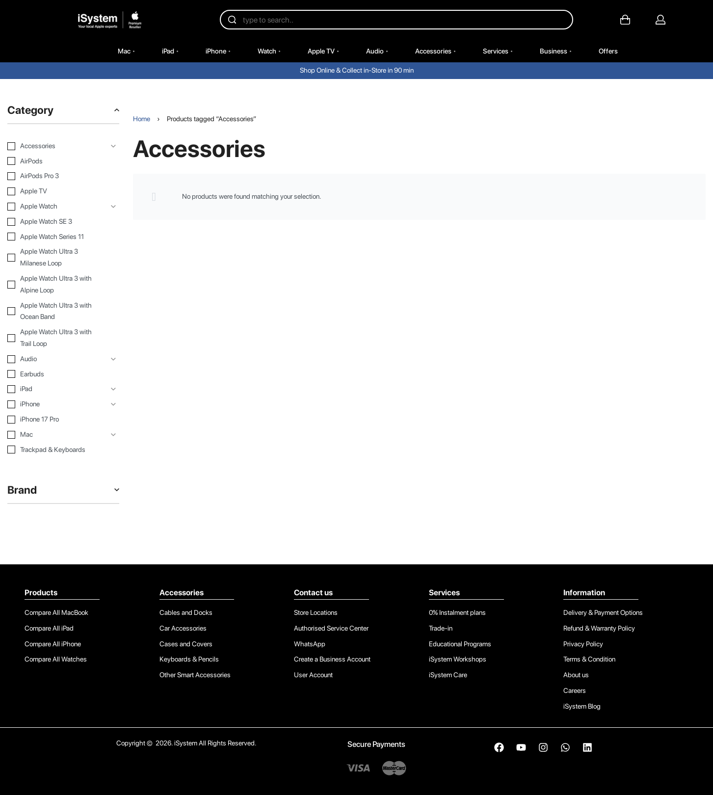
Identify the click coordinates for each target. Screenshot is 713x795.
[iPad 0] (56, 389)
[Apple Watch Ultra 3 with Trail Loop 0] (56, 338)
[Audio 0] (56, 359)
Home (141, 119)
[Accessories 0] (56, 146)
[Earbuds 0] (56, 374)
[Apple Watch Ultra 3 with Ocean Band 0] (56, 311)
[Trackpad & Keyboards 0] (56, 450)
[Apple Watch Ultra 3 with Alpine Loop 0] (56, 284)
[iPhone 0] (56, 404)
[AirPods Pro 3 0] (56, 176)
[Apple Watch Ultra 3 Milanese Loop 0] (56, 257)
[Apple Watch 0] (56, 206)
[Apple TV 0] (56, 191)
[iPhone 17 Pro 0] (56, 419)
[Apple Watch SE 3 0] (56, 222)
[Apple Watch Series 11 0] (56, 237)
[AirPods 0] (56, 161)
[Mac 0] (56, 435)
